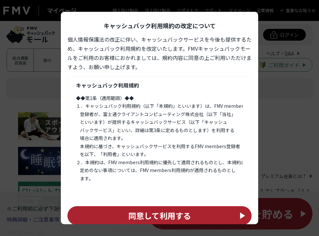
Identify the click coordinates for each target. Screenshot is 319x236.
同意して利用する (159, 215)
